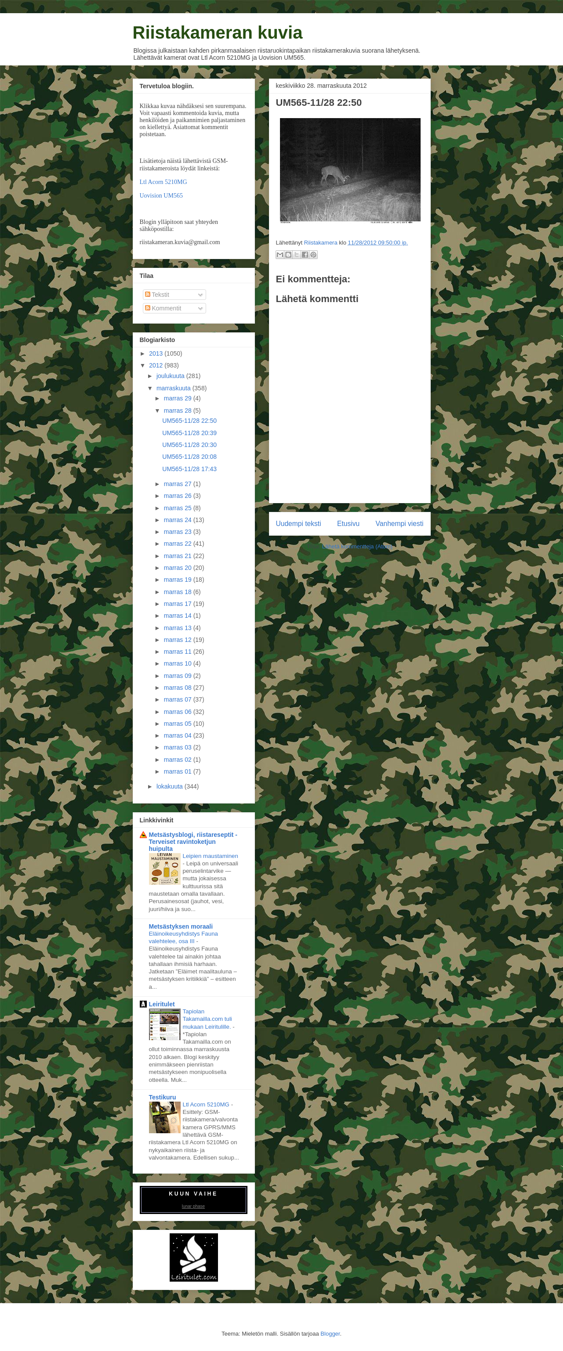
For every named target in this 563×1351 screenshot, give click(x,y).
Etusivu (348, 523)
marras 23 (178, 531)
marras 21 (178, 555)
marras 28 (178, 410)
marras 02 (178, 759)
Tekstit (157, 294)
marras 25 (178, 508)
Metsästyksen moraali (181, 926)
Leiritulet (162, 1004)
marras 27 (178, 483)
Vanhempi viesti (400, 523)
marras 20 (178, 567)
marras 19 (178, 579)
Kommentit (163, 308)
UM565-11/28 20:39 (189, 432)
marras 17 (178, 603)
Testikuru (162, 1097)
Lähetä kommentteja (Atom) (357, 546)
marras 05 (178, 723)
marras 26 (178, 495)
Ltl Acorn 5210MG (163, 182)
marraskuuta (174, 388)
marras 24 (178, 519)
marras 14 (178, 615)
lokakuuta (170, 786)
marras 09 (178, 675)
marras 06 (178, 711)
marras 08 (178, 687)
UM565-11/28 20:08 (189, 456)
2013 (156, 353)
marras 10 (178, 663)
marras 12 (178, 639)
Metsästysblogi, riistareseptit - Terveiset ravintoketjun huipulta (193, 841)
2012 (156, 365)
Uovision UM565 (161, 195)
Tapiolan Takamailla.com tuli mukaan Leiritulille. (208, 1019)
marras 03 (178, 747)
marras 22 (178, 543)
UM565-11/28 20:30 (189, 444)
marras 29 (178, 398)
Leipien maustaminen (210, 856)
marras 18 (178, 591)
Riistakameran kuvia (218, 32)
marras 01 (178, 771)
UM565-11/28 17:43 (189, 468)
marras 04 (178, 735)
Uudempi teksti (298, 523)
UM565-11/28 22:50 (189, 420)
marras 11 (178, 651)
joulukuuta (171, 375)
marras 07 (178, 699)
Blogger (330, 1333)
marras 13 (178, 627)
